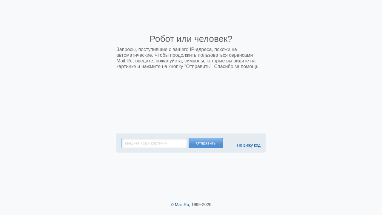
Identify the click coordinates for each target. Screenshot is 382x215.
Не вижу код (249, 145)
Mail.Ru (182, 204)
